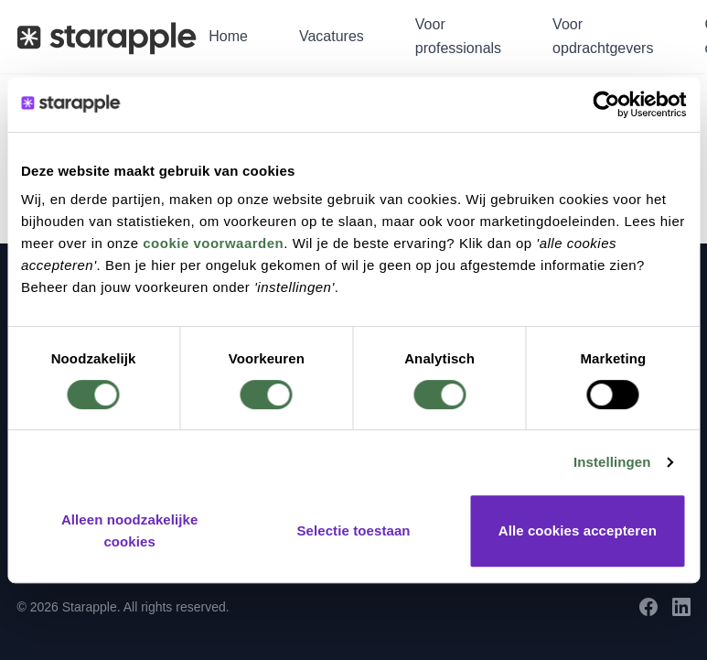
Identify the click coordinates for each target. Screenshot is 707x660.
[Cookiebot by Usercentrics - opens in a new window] (606, 104)
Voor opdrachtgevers (602, 36)
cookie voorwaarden (213, 243)
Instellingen (612, 462)
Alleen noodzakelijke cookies (129, 530)
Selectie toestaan (353, 530)
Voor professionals (458, 36)
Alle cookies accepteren (577, 530)
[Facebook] (648, 607)
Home (228, 36)
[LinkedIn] (681, 607)
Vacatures (331, 36)
